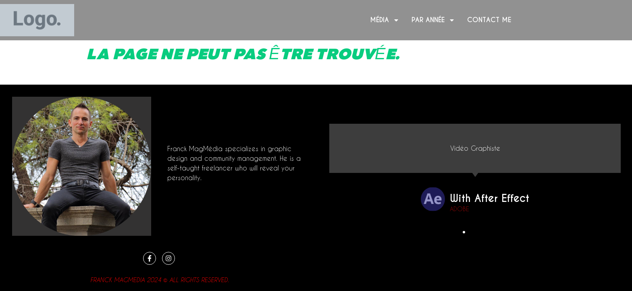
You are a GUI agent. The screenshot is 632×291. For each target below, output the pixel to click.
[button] (464, 232)
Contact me (489, 20)
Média (384, 20)
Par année (433, 20)
